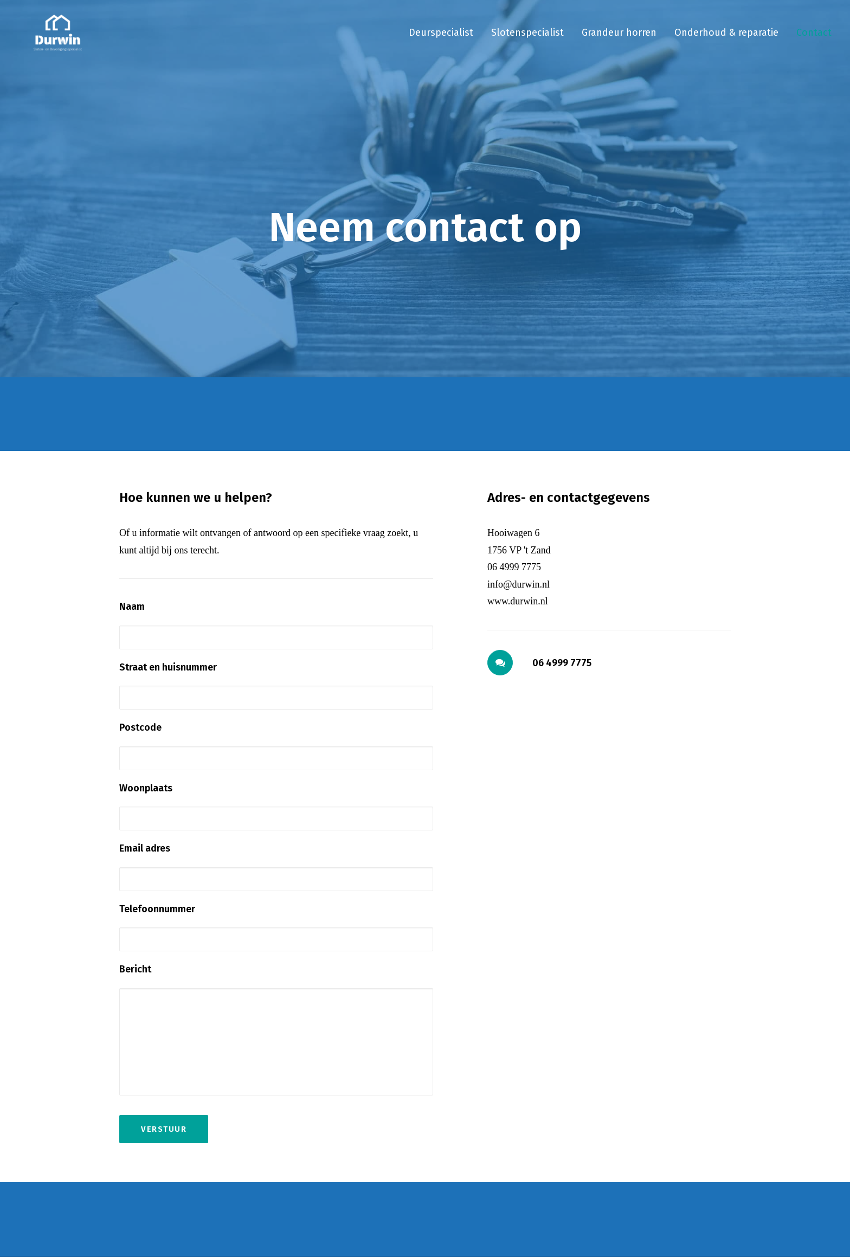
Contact (814, 39)
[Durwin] (50, 39)
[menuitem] (445, 39)
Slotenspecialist (527, 39)
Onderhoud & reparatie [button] (726, 39)
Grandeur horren (619, 39)
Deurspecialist (441, 39)
